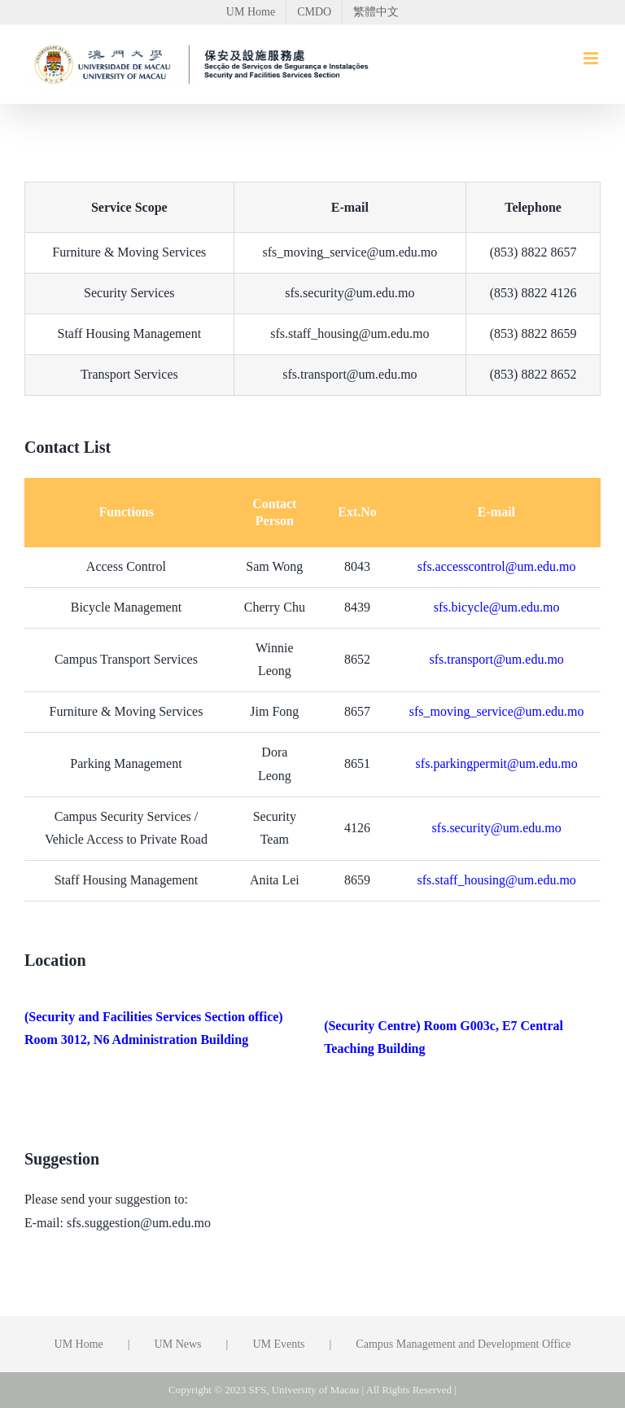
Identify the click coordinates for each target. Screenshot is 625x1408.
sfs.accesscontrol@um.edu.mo (496, 566)
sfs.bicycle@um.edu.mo (497, 607)
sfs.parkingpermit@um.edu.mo (497, 763)
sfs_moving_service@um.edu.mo (496, 711)
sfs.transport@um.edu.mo (496, 659)
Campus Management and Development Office (463, 1344)
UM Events (278, 1344)
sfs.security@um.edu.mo (497, 828)
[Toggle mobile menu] (592, 58)
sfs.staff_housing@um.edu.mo (496, 880)
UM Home (79, 1344)
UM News (178, 1344)
